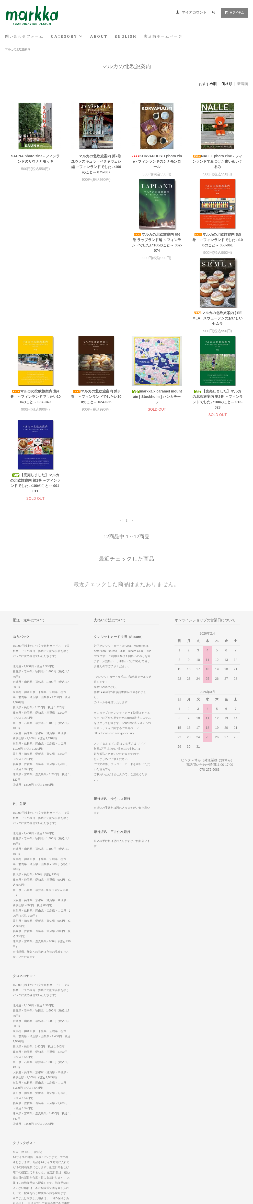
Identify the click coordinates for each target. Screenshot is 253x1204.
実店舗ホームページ (163, 36)
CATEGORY (67, 36)
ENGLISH (126, 36)
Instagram (177, 1160)
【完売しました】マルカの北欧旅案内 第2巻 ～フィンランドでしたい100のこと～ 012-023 (157, 331)
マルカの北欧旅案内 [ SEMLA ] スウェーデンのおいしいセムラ (157, 245)
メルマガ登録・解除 (102, 1132)
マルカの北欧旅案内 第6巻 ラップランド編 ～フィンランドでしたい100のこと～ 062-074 (35, 248)
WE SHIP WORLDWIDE (187, 1124)
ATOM (103, 1139)
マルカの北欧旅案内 (17, 49)
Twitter (174, 1167)
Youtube (175, 1174)
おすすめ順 (208, 84)
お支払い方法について (22, 1132)
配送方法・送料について (24, 1139)
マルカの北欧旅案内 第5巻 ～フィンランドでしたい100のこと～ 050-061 (96, 245)
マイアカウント (194, 12)
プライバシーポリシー (22, 1153)
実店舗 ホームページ (183, 1132)
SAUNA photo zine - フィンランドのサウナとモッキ (35, 158)
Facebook (176, 1153)
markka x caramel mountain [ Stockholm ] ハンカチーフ (96, 328)
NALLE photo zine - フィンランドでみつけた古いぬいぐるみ (217, 161)
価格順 (227, 84)
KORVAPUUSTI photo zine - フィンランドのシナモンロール (157, 161)
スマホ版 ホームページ (185, 1139)
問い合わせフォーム (24, 36)
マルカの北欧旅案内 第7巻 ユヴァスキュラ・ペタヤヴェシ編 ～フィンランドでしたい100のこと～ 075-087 (96, 164)
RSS (91, 1139)
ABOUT (99, 36)
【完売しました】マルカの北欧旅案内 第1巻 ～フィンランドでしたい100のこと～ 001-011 (217, 331)
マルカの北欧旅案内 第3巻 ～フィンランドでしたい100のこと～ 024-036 (35, 328)
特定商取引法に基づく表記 (25, 1146)
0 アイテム (234, 12)
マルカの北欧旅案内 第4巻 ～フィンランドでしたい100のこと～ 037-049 (217, 245)
